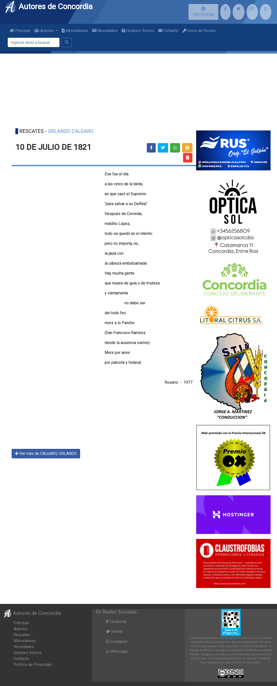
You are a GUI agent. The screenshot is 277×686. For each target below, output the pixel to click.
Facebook (116, 621)
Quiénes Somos (138, 30)
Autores (20, 628)
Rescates (22, 634)
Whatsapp (117, 651)
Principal (20, 30)
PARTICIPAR (203, 12)
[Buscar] (34, 42)
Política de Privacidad (33, 664)
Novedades (105, 30)
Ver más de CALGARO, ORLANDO (46, 453)
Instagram (117, 641)
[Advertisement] (138, 88)
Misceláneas (75, 30)
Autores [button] (44, 30)
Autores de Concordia (48, 6)
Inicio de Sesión (199, 30)
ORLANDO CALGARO (70, 131)
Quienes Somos (27, 652)
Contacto (168, 30)
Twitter (114, 631)
